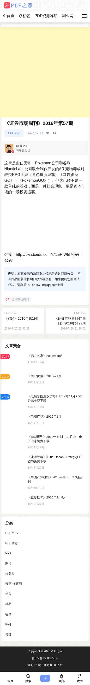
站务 (8, 594)
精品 (8, 604)
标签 (24, 16)
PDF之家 (56, 651)
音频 (8, 634)
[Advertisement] (45, 72)
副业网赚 (69, 16)
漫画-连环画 (13, 584)
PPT (8, 553)
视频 (8, 614)
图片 (8, 563)
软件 (8, 624)
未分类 (10, 573)
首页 (8, 16)
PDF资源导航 (46, 16)
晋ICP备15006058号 (45, 658)
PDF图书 (11, 533)
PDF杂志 (14, 133)
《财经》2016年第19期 (21, 318)
